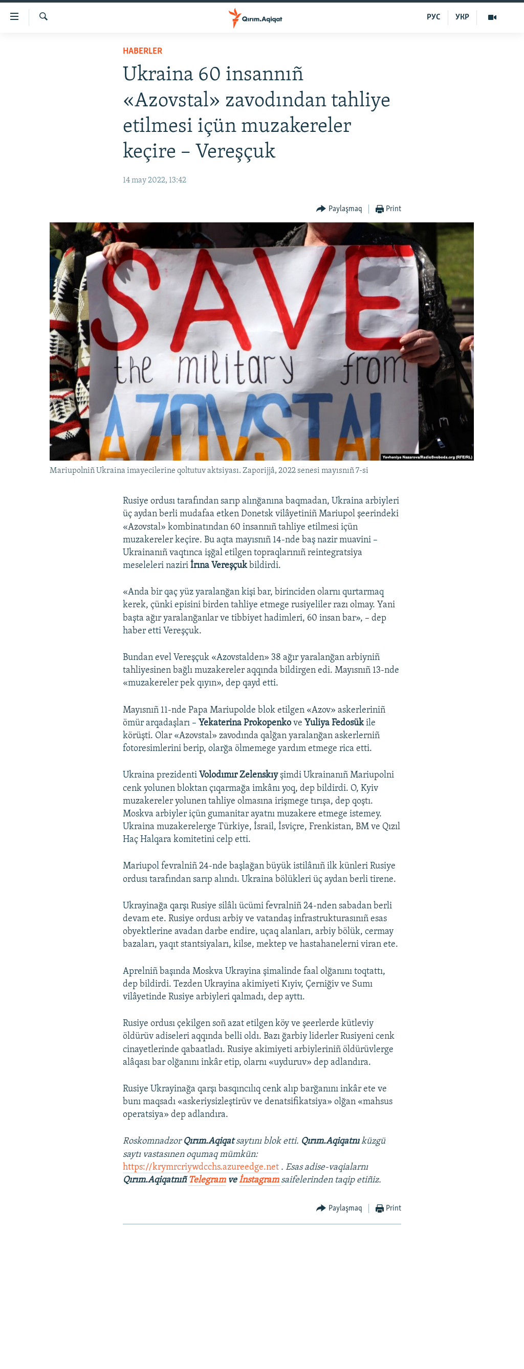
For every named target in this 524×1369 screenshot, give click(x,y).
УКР (462, 17)
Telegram (207, 1180)
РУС (434, 17)
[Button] (339, 209)
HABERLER (142, 51)
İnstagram (260, 1180)
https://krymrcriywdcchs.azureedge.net (201, 1167)
